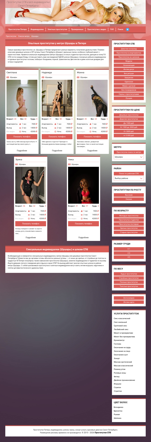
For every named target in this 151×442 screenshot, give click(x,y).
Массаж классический (123, 369)
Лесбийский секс (121, 332)
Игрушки (117, 387)
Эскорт (117, 361)
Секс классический (122, 321)
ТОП (116, 29)
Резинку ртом (120, 372)
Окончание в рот (121, 357)
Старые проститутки (129, 234)
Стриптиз (118, 394)
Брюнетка (118, 414)
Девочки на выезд (129, 49)
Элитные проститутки (59, 29)
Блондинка (118, 411)
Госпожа (117, 346)
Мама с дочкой (128, 86)
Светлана (12, 72)
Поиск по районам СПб (129, 175)
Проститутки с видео (100, 29)
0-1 (129, 251)
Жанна (80, 72)
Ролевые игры (120, 376)
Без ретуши (129, 74)
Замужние (128, 78)
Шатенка (117, 422)
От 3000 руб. (129, 132)
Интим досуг (128, 70)
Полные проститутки (129, 284)
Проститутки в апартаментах (128, 53)
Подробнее (22, 150)
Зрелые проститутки (129, 230)
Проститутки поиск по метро (128, 153)
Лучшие (129, 99)
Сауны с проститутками (128, 95)
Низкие (129, 200)
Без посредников (128, 90)
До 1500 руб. (128, 124)
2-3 (129, 255)
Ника (71, 159)
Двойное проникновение (124, 383)
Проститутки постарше (129, 225)
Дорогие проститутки (128, 120)
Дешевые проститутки (129, 116)
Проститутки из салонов (129, 57)
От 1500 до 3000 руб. (129, 128)
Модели (128, 61)
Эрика (18, 159)
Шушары (13, 77)
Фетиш (117, 380)
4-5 (129, 259)
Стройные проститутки (129, 280)
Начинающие (129, 65)
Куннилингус (119, 343)
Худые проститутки (128, 276)
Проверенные (79, 29)
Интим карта (128, 304)
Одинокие (129, 82)
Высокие (129, 196)
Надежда (47, 72)
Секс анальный (120, 324)
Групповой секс (120, 328)
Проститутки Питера (17, 29)
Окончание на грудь (122, 350)
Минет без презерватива (124, 339)
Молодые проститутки (129, 217)
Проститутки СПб (103, 436)
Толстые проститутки (128, 288)
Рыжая (117, 418)
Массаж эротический (123, 365)
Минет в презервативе (124, 335)
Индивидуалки (38, 29)
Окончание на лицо (122, 354)
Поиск (124, 29)
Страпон (117, 391)
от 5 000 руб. (128, 136)
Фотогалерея (128, 300)
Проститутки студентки (129, 221)
